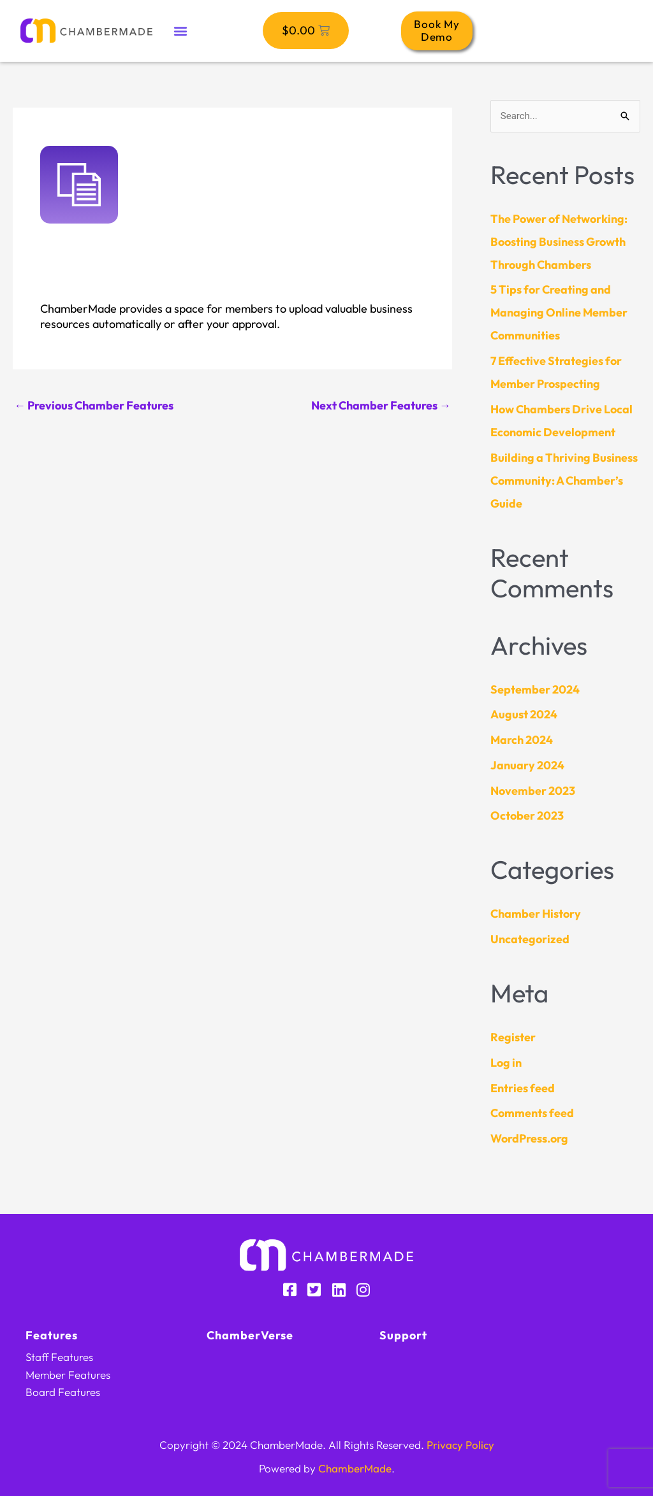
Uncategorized (529, 939)
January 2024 (527, 765)
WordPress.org (529, 1138)
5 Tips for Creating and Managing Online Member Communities (558, 312)
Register (513, 1037)
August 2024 (523, 714)
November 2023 (532, 790)
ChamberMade (355, 1468)
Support (403, 1335)
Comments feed (532, 1113)
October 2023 (527, 815)
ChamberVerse (250, 1335)
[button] (180, 30)
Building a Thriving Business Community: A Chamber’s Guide (564, 480)
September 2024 (535, 689)
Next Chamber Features (381, 405)
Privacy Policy (460, 1444)
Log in (506, 1062)
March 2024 (521, 739)
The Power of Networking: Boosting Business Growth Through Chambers (558, 241)
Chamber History (535, 913)
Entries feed (522, 1088)
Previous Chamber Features (93, 405)
